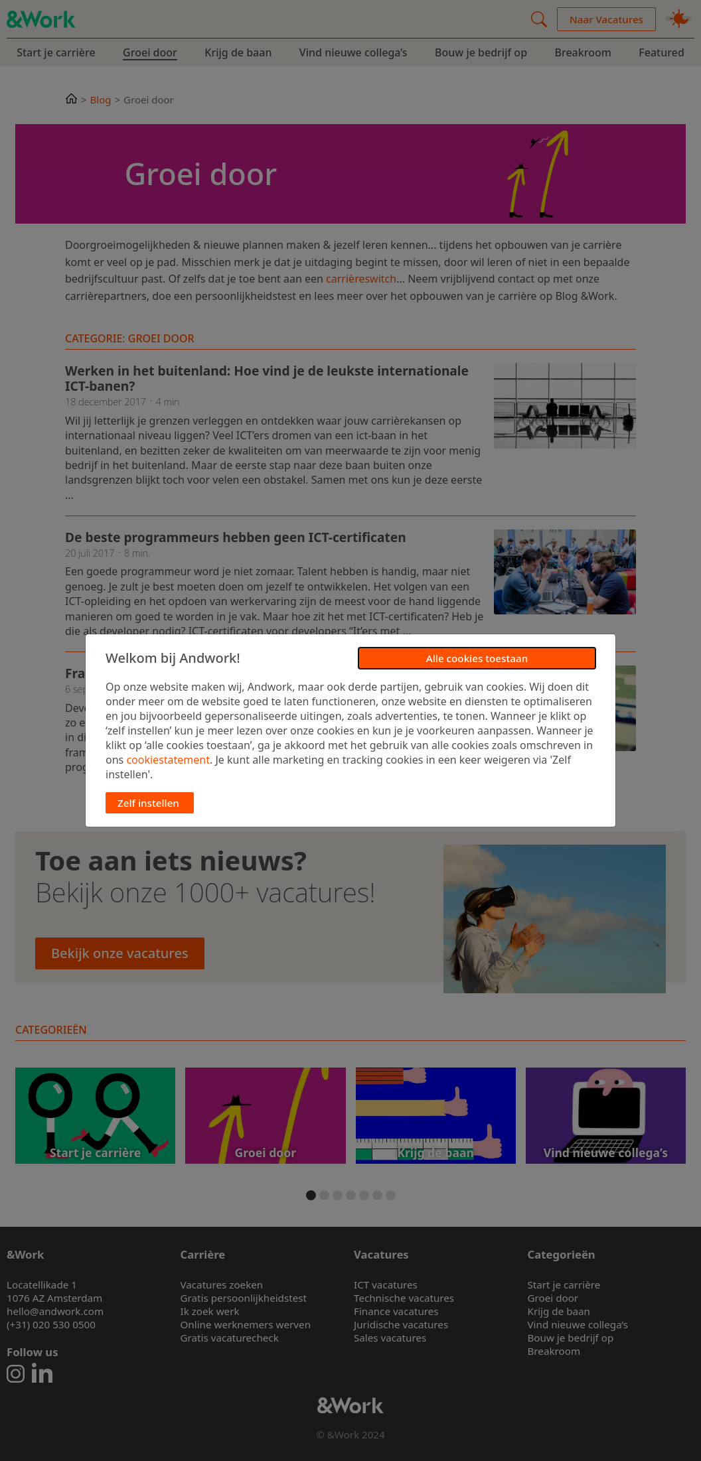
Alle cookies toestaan (477, 658)
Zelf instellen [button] (148, 802)
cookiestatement (168, 759)
